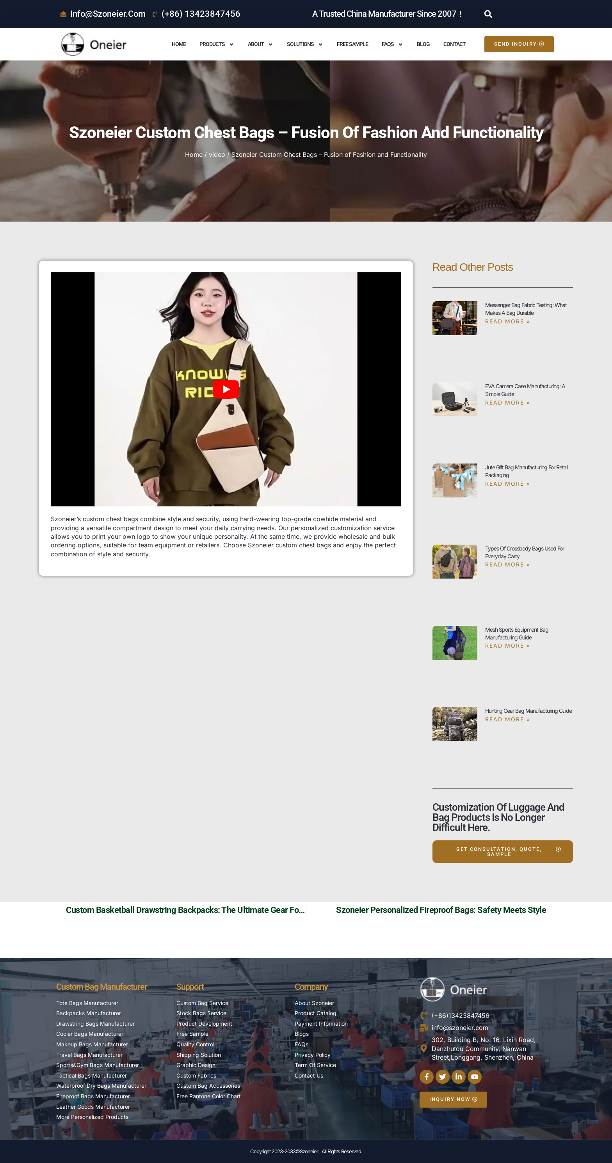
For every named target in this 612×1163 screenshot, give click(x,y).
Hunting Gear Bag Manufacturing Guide (528, 710)
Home (179, 44)
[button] (488, 14)
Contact (454, 44)
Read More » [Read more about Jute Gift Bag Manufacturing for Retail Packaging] (507, 483)
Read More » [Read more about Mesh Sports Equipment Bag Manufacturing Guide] (507, 645)
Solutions (305, 44)
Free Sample (352, 44)
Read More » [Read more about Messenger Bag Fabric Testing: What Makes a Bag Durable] (507, 321)
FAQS (392, 44)
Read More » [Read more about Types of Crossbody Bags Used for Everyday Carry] (507, 564)
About (260, 44)
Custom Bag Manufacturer (101, 987)
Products (216, 44)
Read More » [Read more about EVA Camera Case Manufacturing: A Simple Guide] (507, 402)
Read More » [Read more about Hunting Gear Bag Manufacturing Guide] (507, 719)
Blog (423, 44)
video (217, 154)
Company (311, 987)
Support (190, 987)
